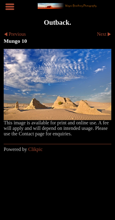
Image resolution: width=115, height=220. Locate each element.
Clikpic (35, 149)
